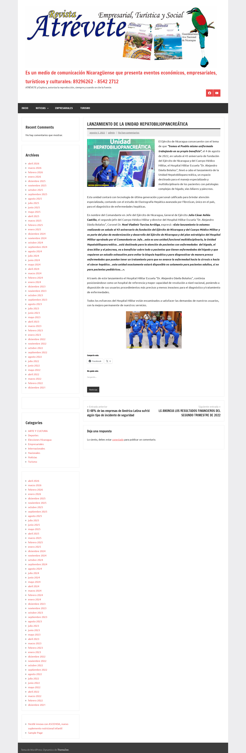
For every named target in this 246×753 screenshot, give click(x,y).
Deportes (33, 435)
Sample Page (35, 732)
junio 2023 (34, 312)
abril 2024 (33, 268)
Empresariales (64, 108)
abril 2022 (33, 374)
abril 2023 (33, 321)
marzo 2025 (34, 220)
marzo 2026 (34, 167)
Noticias (42, 108)
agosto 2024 (35, 251)
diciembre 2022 (36, 339)
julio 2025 (33, 202)
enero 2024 (34, 281)
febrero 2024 (35, 277)
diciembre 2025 (36, 180)
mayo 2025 (34, 211)
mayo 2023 (34, 317)
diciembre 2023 (36, 286)
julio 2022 (33, 361)
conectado (118, 439)
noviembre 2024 (37, 238)
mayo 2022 (34, 369)
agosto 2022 (35, 356)
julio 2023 (33, 308)
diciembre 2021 (36, 387)
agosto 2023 (35, 303)
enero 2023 (34, 334)
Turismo (85, 108)
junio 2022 (34, 365)
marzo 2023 (34, 325)
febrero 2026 (35, 172)
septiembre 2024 (37, 246)
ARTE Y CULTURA (38, 430)
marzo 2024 (34, 273)
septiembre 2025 (37, 194)
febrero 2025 (35, 224)
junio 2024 (34, 260)
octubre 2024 (35, 242)
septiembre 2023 (37, 299)
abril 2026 (33, 163)
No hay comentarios (128, 132)
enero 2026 (34, 176)
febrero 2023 (35, 330)
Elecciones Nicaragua (39, 439)
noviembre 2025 (37, 185)
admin (111, 132)
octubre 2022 (35, 347)
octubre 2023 (35, 295)
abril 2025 (33, 216)
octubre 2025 (35, 189)
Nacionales (34, 452)
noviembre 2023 (37, 290)
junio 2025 (34, 207)
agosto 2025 (35, 198)
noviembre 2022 (37, 343)
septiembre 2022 (37, 352)
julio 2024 (33, 255)
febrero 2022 (35, 383)
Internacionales (36, 448)
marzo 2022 (34, 378)
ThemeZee (63, 749)
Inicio (25, 108)
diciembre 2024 (36, 233)
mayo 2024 (34, 264)
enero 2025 (34, 229)
